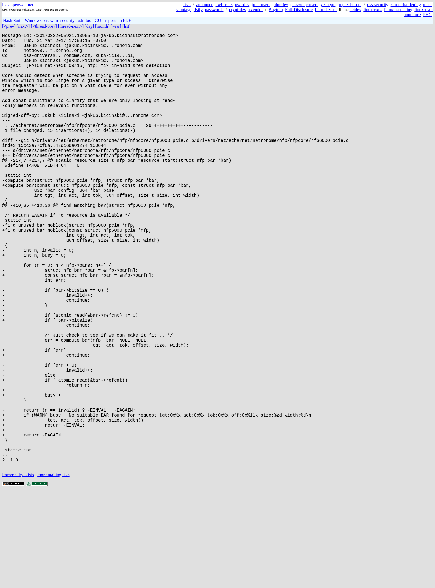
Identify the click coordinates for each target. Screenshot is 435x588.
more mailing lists (53, 571)
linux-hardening (398, 9)
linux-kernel (326, 9)
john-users (261, 4)
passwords (214, 9)
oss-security (377, 4)
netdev (355, 9)
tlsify (198, 9)
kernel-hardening (406, 4)
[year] (116, 26)
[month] (102, 26)
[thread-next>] (71, 26)
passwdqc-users (304, 4)
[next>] (23, 26)
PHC (427, 14)
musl (427, 4)
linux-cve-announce (418, 12)
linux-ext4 (372, 9)
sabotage (183, 9)
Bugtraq (276, 9)
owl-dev (242, 4)
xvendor (255, 9)
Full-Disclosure (299, 9)
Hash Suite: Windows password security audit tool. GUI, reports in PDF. (67, 20)
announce (204, 4)
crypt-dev (237, 9)
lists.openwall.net (17, 4)
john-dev (280, 4)
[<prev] (9, 26)
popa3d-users (349, 4)
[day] (89, 26)
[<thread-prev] (44, 26)
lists (187, 4)
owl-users (224, 4)
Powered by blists (18, 571)
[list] (126, 26)
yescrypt (327, 4)
